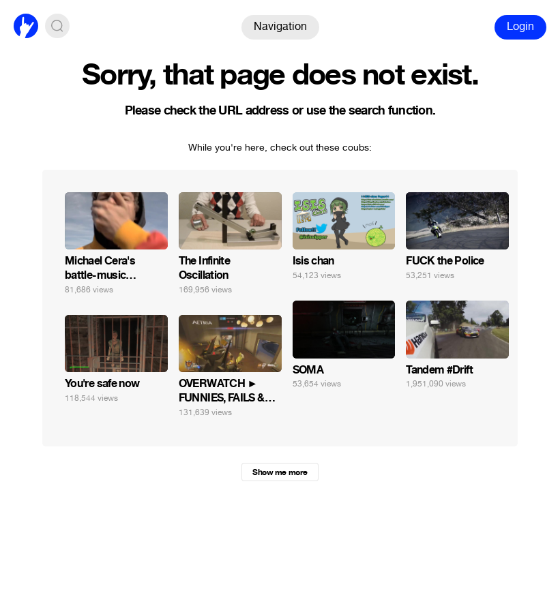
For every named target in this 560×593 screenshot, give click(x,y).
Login (520, 26)
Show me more (279, 472)
